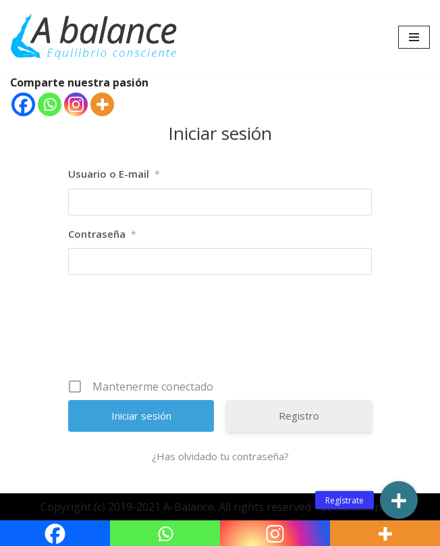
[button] (399, 500)
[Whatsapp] (49, 105)
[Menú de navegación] (414, 37)
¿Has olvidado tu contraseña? (220, 457)
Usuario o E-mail (114, 175)
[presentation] (221, 332)
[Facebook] (23, 105)
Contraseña (102, 234)
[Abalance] (94, 37)
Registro (299, 416)
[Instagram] (76, 105)
